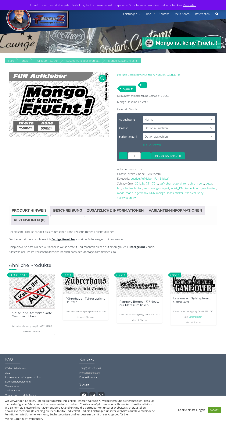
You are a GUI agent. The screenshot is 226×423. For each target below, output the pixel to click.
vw (135, 198)
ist (175, 188)
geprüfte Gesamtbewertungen (134, 75)
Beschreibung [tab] (67, 211)
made (120, 193)
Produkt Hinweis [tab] (29, 211)
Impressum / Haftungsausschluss (23, 377)
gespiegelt (162, 188)
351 (137, 183)
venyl (201, 193)
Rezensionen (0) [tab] (30, 220)
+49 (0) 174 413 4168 (90, 368)
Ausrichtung (127, 119)
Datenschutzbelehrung (18, 382)
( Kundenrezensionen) (167, 75)
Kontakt (164, 14)
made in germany (137, 193)
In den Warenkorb (168, 155)
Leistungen (130, 14)
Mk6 (152, 193)
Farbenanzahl (128, 136)
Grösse (123, 128)
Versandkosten (195, 316)
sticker (179, 193)
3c (143, 183)
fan (119, 188)
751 (148, 183)
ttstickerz (190, 193)
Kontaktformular (88, 377)
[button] (217, 14)
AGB (7, 373)
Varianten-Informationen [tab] (175, 211)
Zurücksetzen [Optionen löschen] (152, 145)
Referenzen (202, 14)
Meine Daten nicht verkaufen (23, 419)
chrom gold (197, 183)
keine (188, 188)
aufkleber (165, 183)
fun (140, 188)
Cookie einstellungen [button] (191, 409)
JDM (181, 188)
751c (155, 183)
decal (209, 183)
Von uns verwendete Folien (20, 395)
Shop (148, 14)
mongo (160, 193)
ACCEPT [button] (214, 409)
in (171, 188)
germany (149, 188)
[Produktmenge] (134, 155)
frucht (133, 188)
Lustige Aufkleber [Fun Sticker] (150, 179)
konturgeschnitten (205, 188)
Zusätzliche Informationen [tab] (115, 211)
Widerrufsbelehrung (16, 368)
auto (176, 183)
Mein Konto (182, 14)
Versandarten (12, 386)
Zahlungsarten (13, 391)
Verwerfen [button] (189, 5)
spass (170, 193)
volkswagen (124, 198)
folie (125, 188)
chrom (184, 183)
